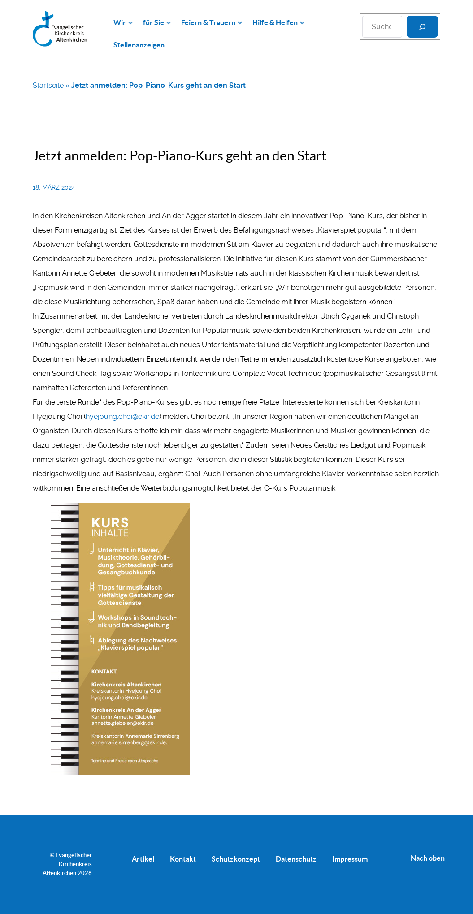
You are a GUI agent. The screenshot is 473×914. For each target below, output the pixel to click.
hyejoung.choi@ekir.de (122, 416)
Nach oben (428, 858)
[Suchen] (422, 27)
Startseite (48, 85)
